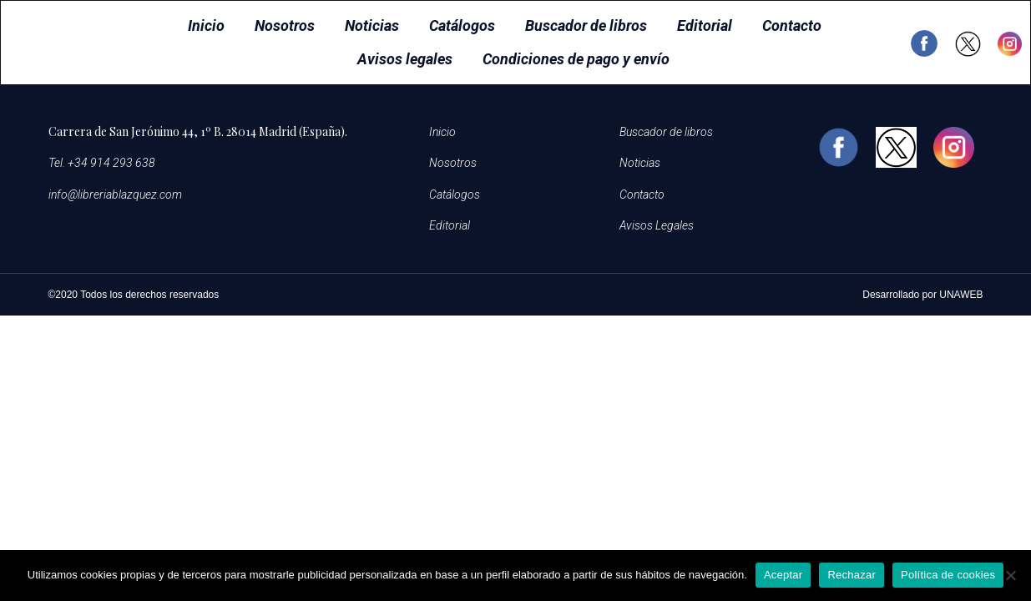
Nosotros (285, 25)
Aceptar (783, 574)
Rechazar (851, 574)
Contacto (791, 25)
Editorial (704, 25)
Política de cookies (948, 574)
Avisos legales (404, 59)
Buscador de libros (586, 25)
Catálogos (462, 25)
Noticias (372, 25)
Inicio (206, 25)
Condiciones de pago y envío (576, 59)
